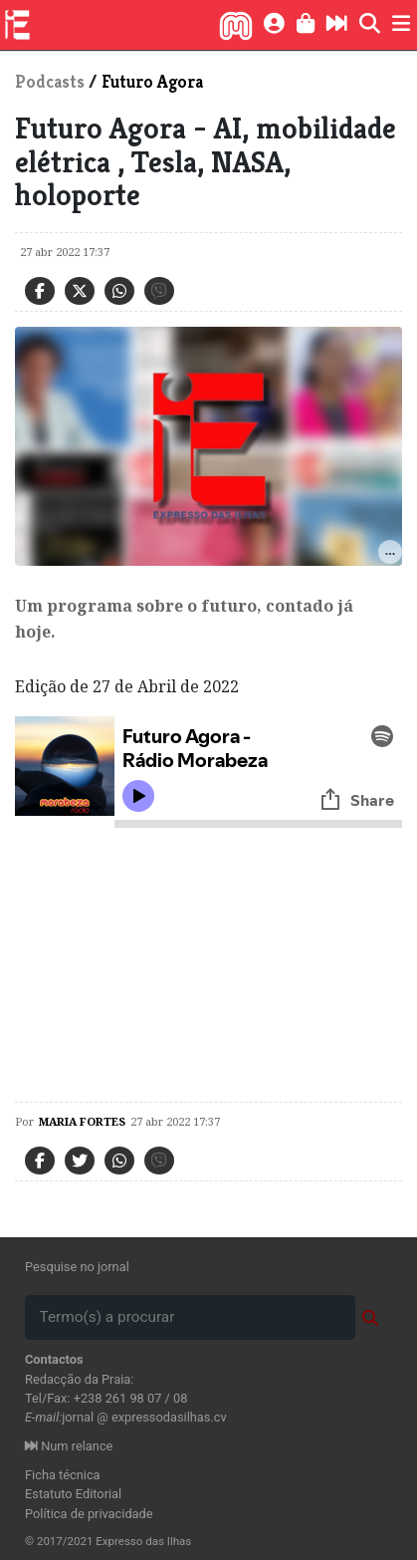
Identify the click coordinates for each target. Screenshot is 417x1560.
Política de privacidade (89, 1513)
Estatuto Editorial (73, 1493)
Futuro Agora (152, 82)
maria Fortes (82, 1121)
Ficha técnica (63, 1474)
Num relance (68, 1445)
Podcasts (50, 82)
